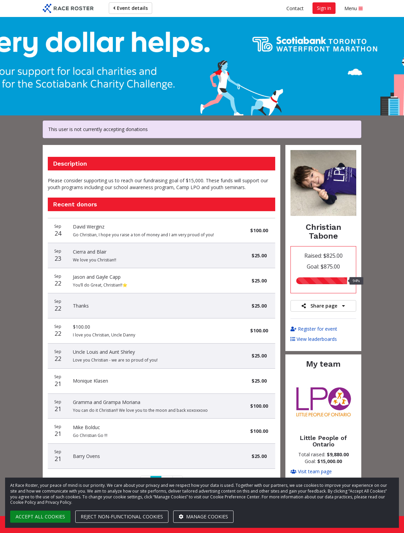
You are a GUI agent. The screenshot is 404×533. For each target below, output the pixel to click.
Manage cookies (203, 516)
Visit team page (311, 471)
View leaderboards (313, 339)
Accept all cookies (40, 516)
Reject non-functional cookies (122, 516)
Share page (323, 305)
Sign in (324, 8)
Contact (295, 8)
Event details (130, 8)
